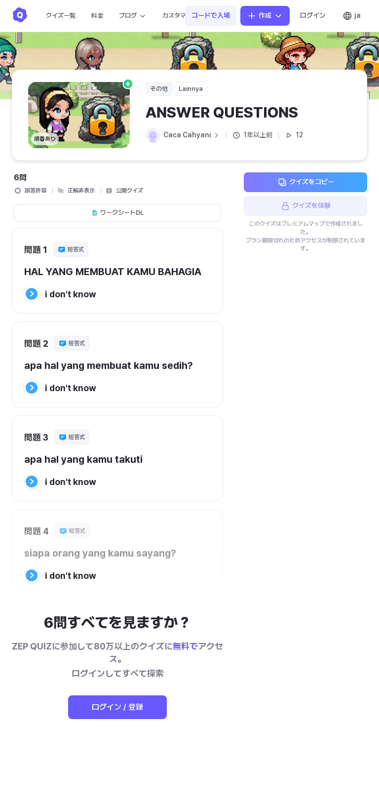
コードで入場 (210, 15)
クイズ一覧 (61, 15)
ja (351, 16)
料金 (97, 15)
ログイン (313, 15)
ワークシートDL (117, 212)
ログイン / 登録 (117, 707)
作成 (265, 16)
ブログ (133, 16)
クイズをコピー (305, 182)
